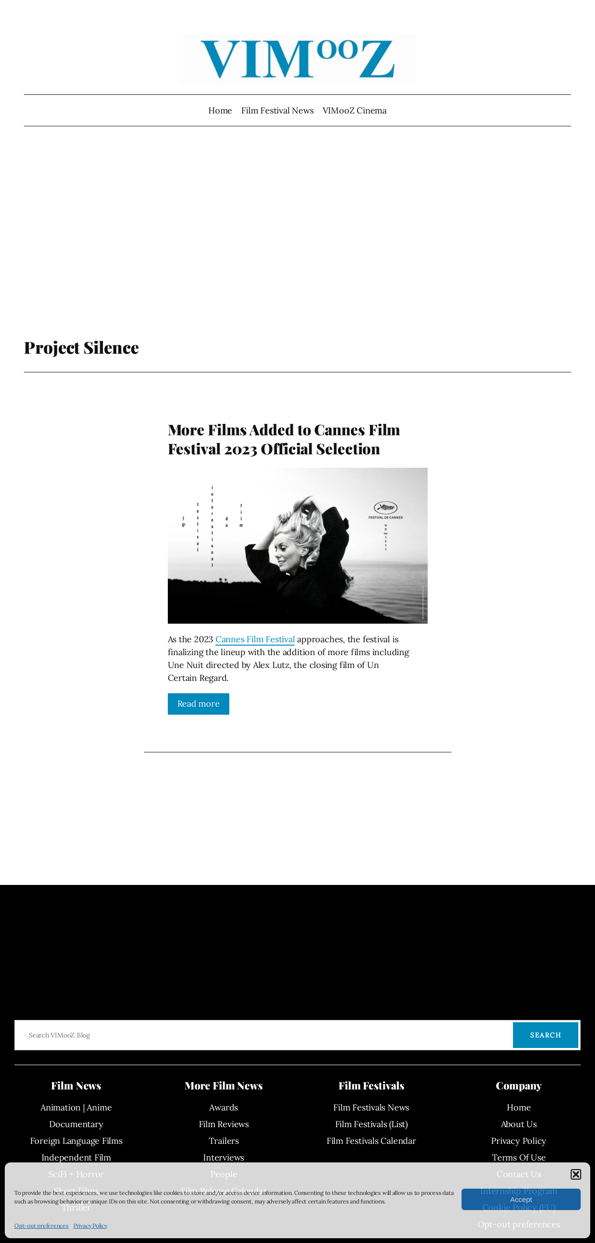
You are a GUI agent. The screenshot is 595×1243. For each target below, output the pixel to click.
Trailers (224, 1140)
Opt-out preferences (41, 1225)
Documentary (76, 1124)
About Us (519, 1124)
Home (220, 110)
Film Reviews (224, 1124)
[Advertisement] (297, 236)
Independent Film (76, 1157)
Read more (198, 703)
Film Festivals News (371, 1107)
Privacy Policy (90, 1225)
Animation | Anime (76, 1107)
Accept (521, 1199)
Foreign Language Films (76, 1140)
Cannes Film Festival (255, 639)
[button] (576, 1174)
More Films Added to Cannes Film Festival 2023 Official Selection (284, 439)
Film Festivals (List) (371, 1124)
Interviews (223, 1157)
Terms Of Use (518, 1157)
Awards (223, 1107)
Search (545, 1035)
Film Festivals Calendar (371, 1140)
